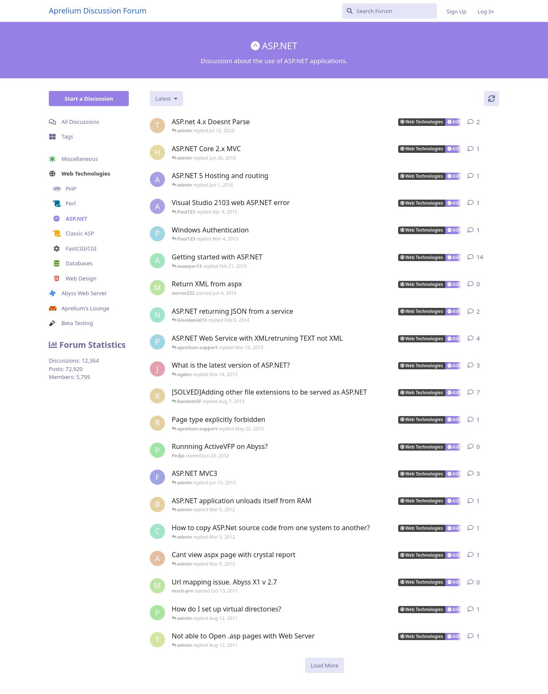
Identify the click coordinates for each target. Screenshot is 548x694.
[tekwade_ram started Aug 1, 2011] (157, 639)
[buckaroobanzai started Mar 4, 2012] (157, 504)
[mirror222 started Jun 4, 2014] (157, 287)
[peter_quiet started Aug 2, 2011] (157, 612)
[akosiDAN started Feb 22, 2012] (157, 558)
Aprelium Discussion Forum (97, 10)
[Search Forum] (389, 11)
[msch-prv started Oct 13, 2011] (157, 585)
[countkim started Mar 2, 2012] (157, 531)
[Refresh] (491, 98)
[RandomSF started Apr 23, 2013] (157, 395)
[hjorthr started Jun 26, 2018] (157, 152)
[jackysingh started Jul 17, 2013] (157, 368)
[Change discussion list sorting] (166, 98)
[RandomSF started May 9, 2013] (157, 423)
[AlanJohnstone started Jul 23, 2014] (157, 206)
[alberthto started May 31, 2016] (157, 179)
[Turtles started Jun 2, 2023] (157, 125)
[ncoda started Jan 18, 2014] (157, 315)
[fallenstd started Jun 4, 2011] (157, 477)
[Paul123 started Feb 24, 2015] (157, 233)
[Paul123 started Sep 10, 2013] (157, 342)
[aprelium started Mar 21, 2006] (157, 260)
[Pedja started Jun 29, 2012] (157, 450)
